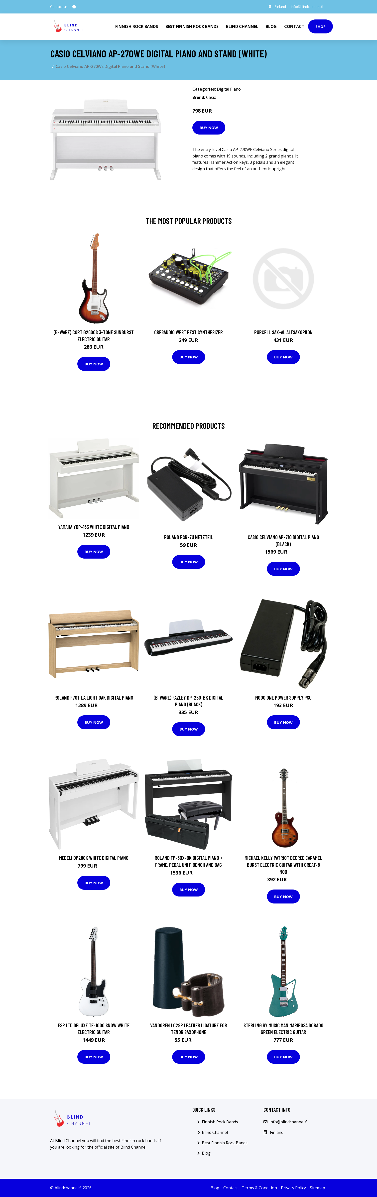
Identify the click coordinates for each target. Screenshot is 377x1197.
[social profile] (74, 6)
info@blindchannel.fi (307, 6)
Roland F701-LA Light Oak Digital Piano (93, 697)
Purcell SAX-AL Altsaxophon (283, 332)
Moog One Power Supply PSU (283, 697)
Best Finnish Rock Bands (192, 26)
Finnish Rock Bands (136, 26)
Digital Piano (229, 89)
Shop (320, 26)
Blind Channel (242, 26)
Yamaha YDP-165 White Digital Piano (93, 527)
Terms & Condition (259, 1188)
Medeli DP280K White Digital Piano (93, 858)
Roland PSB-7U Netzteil (188, 537)
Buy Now (209, 127)
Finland (280, 6)
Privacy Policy (293, 1188)
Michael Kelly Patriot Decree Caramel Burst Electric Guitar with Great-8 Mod (283, 865)
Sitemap (317, 1188)
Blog (271, 26)
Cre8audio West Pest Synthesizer (188, 332)
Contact (294, 26)
